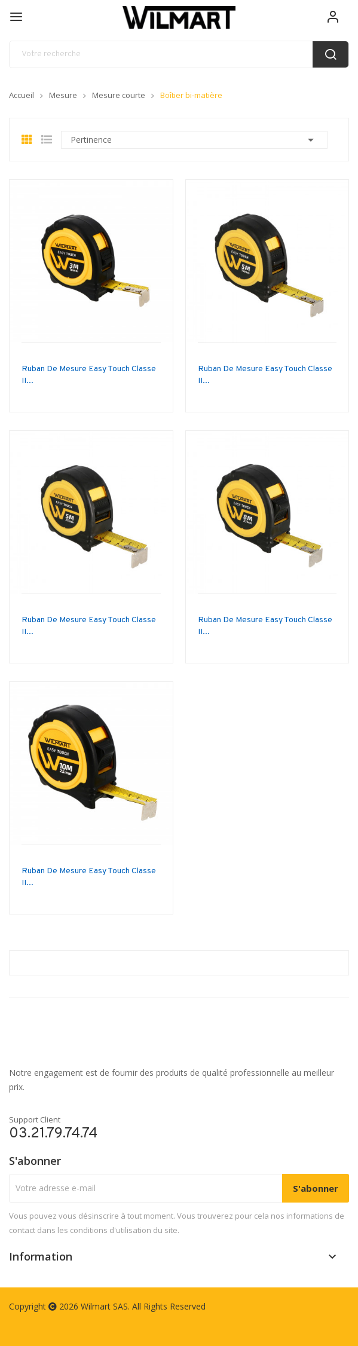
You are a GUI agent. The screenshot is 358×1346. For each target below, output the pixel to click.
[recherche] (179, 54)
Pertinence (194, 140)
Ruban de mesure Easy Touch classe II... (89, 375)
